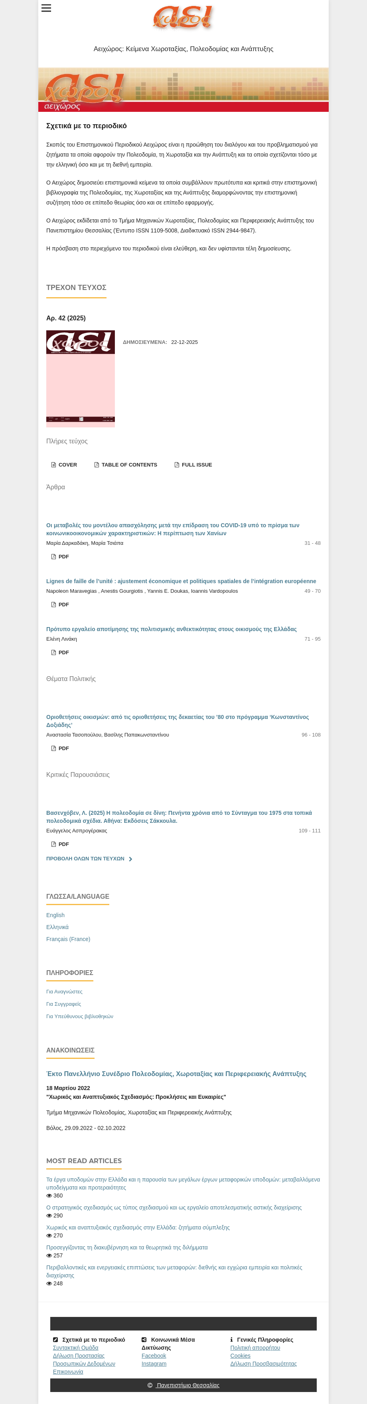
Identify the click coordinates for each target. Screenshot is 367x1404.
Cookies (241, 1355)
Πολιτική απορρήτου (255, 1347)
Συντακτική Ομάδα (76, 1347)
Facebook (154, 1355)
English (55, 915)
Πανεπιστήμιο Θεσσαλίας (183, 1385)
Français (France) (68, 939)
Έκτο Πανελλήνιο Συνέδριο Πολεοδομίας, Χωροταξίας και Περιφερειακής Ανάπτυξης (176, 1073)
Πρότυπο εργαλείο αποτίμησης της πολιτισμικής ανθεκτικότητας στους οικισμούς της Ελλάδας (171, 629)
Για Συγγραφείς (63, 1004)
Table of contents (128, 465)
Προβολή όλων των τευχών (85, 859)
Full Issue (196, 465)
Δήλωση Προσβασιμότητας (264, 1363)
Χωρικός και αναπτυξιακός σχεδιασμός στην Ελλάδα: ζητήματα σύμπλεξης (138, 1227)
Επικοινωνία (68, 1371)
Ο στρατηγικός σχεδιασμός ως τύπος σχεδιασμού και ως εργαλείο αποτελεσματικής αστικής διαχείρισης (174, 1207)
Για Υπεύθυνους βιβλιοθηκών (79, 1016)
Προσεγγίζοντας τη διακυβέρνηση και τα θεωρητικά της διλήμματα (127, 1247)
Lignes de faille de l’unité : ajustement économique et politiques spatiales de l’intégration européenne (181, 581)
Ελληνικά (57, 927)
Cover (67, 465)
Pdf (63, 557)
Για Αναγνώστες (64, 992)
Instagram (154, 1363)
